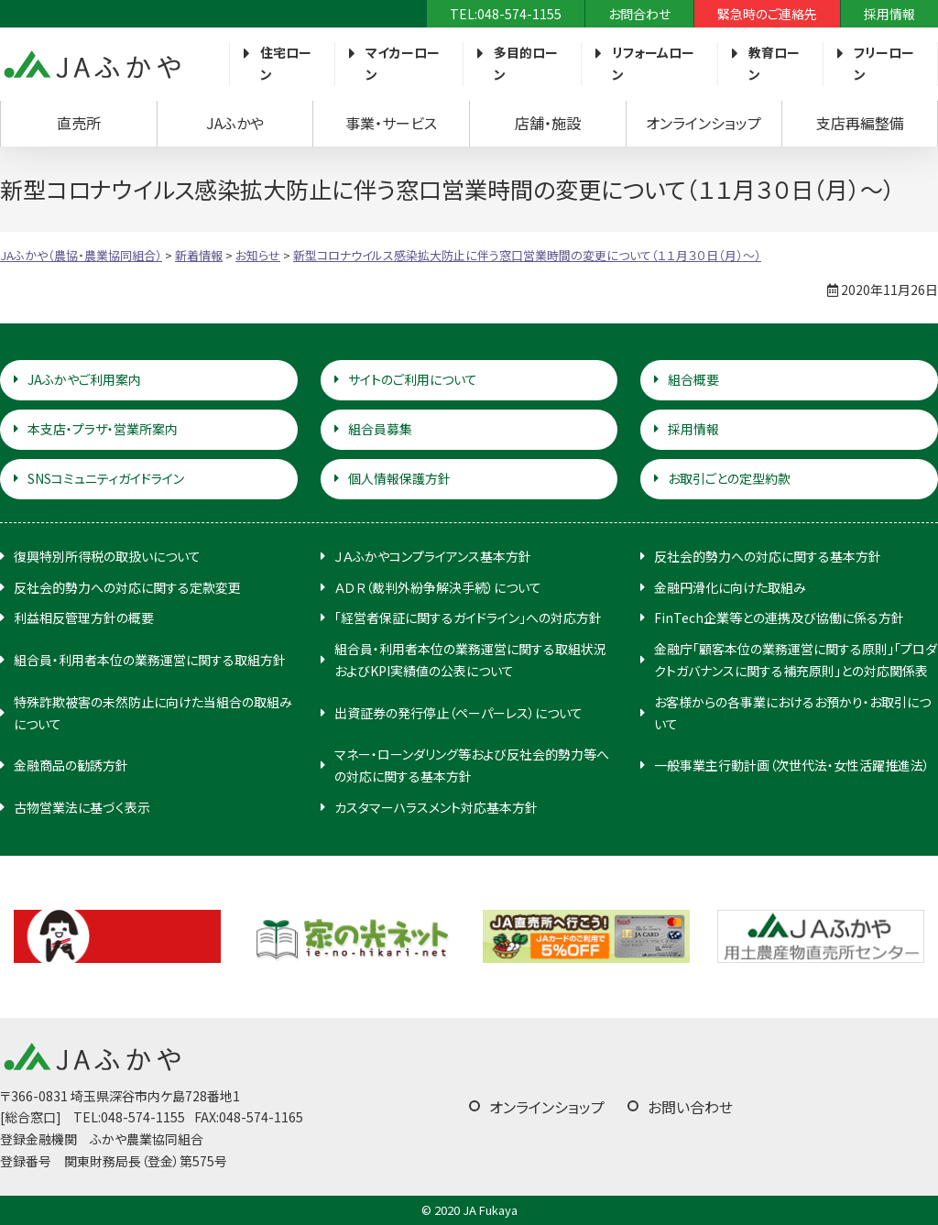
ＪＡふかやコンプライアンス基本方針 (432, 556)
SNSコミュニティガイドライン (105, 478)
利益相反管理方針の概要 (84, 617)
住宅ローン (285, 63)
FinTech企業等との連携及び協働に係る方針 (779, 617)
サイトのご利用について (412, 379)
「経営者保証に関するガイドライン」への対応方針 (468, 617)
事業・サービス (391, 123)
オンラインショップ (703, 123)
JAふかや (235, 123)
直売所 (79, 123)
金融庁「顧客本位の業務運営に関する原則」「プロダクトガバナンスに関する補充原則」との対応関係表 (795, 660)
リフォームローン (653, 63)
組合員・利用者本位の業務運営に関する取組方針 (150, 660)
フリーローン (884, 63)
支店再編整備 (860, 123)
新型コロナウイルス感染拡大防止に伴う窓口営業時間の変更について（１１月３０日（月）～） (527, 255)
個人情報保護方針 (399, 478)
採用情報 (889, 14)
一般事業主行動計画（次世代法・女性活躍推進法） (792, 765)
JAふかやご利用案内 (84, 379)
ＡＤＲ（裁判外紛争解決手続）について (437, 587)
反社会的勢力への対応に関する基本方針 (767, 556)
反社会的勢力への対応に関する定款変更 (127, 587)
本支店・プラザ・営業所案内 (102, 429)
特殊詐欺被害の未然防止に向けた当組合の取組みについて (153, 713)
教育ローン (774, 63)
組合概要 (693, 379)
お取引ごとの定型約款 (729, 478)
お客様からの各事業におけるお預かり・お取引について (792, 713)
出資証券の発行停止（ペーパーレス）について (458, 713)
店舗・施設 (548, 123)
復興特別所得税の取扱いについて (107, 556)
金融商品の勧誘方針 (71, 765)
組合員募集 (380, 429)
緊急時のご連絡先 (767, 14)
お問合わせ (639, 14)
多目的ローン (526, 63)
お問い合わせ (690, 1107)
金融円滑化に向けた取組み (730, 587)
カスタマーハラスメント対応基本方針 (436, 807)
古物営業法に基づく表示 (82, 807)
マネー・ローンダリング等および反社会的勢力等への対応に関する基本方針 (471, 765)
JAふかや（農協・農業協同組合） (91, 64)
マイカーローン (402, 63)
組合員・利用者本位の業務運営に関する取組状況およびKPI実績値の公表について (470, 660)
